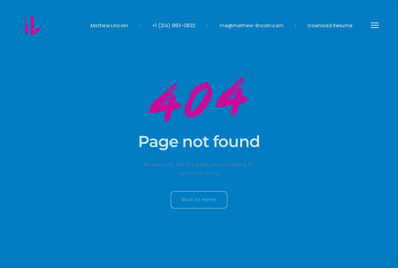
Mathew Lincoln (109, 25)
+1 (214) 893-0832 (174, 25)
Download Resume (330, 25)
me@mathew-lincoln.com (252, 25)
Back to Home (199, 200)
